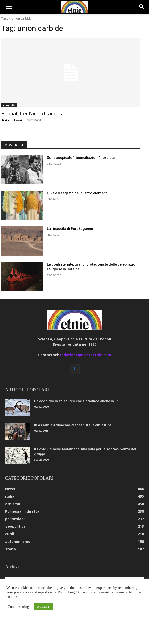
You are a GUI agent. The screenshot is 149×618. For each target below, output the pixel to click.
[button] (9, 7)
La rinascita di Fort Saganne (70, 229)
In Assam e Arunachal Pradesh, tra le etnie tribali (74, 425)
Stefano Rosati (12, 120)
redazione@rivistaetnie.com (85, 354)
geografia (9, 105)
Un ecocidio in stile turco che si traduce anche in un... (78, 401)
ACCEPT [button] (43, 606)
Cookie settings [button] (19, 607)
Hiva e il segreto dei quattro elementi (77, 193)
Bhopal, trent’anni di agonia (32, 114)
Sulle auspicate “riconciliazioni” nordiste (81, 158)
